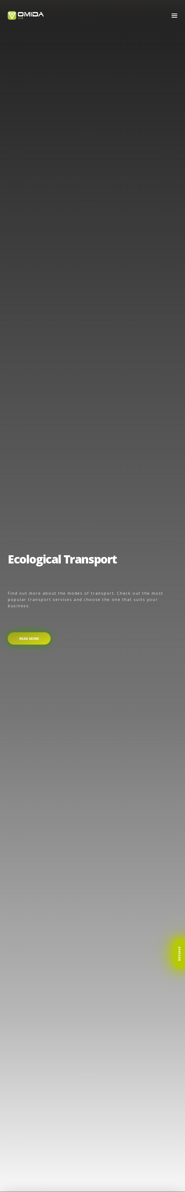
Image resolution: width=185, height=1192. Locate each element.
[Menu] (174, 15)
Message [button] (179, 953)
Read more (29, 638)
